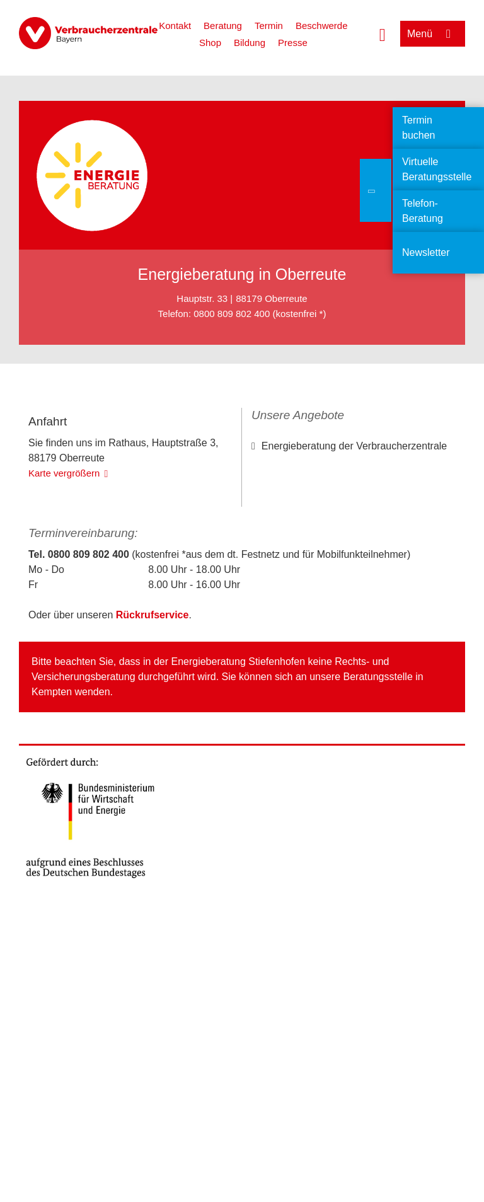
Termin (269, 25)
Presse (293, 42)
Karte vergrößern (64, 575)
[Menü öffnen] (432, 34)
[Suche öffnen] (382, 33)
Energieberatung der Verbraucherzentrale (354, 446)
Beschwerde (322, 25)
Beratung (223, 25)
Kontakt (175, 25)
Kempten (52, 794)
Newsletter (426, 252)
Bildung (249, 42)
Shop (210, 42)
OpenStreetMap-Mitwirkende (182, 506)
